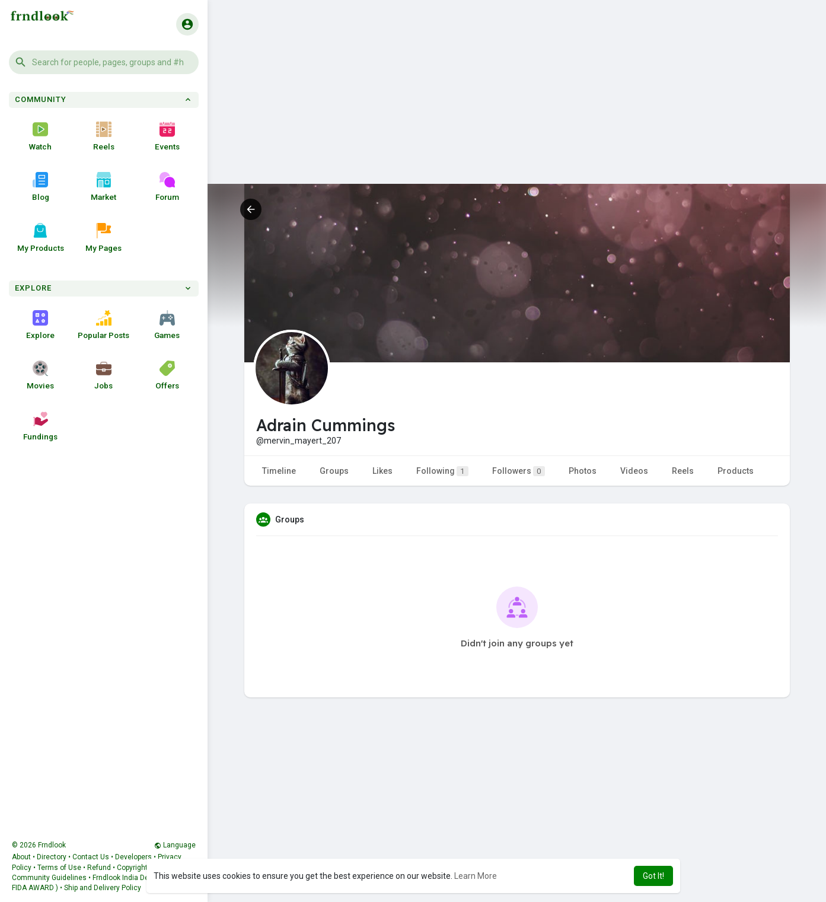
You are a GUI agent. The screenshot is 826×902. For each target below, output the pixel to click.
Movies (40, 375)
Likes (382, 471)
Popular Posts (103, 325)
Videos (634, 471)
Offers (167, 375)
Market (103, 187)
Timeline (279, 471)
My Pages (103, 238)
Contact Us (90, 857)
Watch (40, 136)
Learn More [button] (475, 876)
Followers (518, 471)
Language (175, 845)
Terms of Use (59, 867)
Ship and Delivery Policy (102, 888)
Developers (133, 857)
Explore (40, 325)
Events (167, 136)
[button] (104, 62)
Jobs (103, 375)
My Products (40, 238)
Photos (583, 471)
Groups (334, 471)
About (21, 857)
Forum (167, 187)
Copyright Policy (143, 867)
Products (735, 471)
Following (442, 471)
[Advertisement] (517, 101)
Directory (51, 857)
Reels (103, 136)
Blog (40, 187)
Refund (99, 867)
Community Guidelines (49, 878)
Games (167, 325)
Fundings (40, 426)
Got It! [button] (653, 876)
